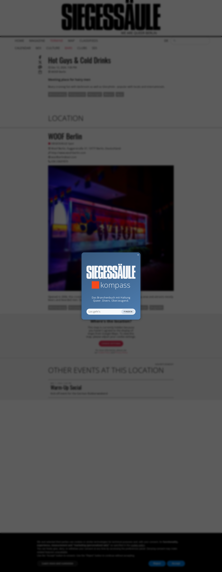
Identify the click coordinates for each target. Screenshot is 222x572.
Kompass (115, 285)
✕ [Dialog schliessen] (130, 254)
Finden (128, 311)
